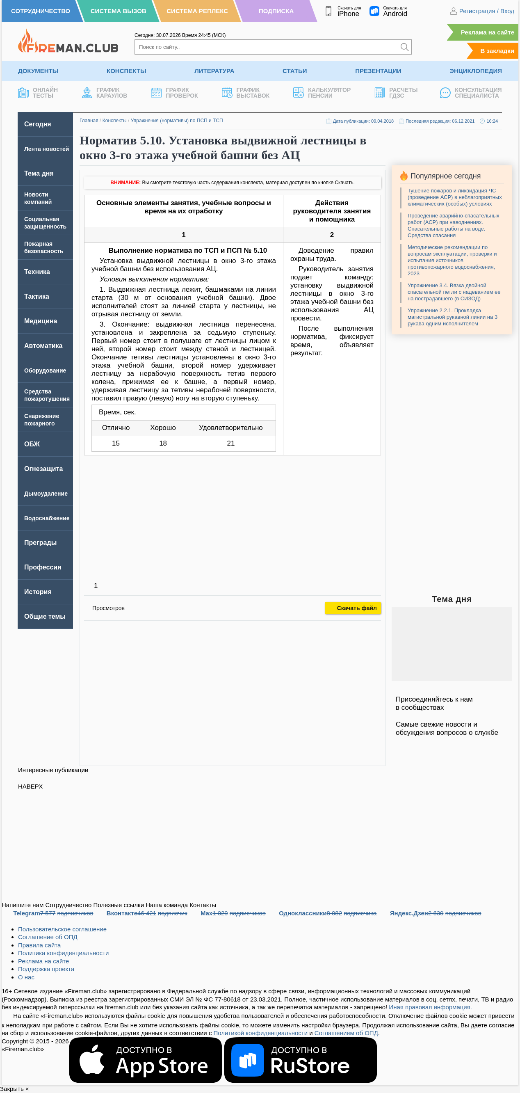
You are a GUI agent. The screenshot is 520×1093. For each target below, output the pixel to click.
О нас (26, 977)
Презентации (378, 70)
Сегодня (37, 124)
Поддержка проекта (46, 968)
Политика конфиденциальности (63, 952)
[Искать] (404, 47)
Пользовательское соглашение (62, 929)
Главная (89, 120)
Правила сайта (39, 945)
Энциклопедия (475, 70)
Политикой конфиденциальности (261, 1032)
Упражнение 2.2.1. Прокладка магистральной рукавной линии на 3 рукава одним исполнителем (452, 317)
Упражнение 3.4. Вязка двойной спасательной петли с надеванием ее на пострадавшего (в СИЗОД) (454, 292)
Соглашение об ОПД (48, 936)
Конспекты (126, 70)
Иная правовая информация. (430, 1007)
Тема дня (39, 173)
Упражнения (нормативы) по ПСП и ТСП (177, 120)
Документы (38, 70)
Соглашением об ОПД (346, 1032)
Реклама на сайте (487, 32)
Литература (214, 70)
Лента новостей (46, 149)
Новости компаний (38, 198)
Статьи (295, 70)
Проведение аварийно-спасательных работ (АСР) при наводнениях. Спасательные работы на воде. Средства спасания (453, 225)
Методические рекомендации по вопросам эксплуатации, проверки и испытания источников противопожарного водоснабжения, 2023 (452, 260)
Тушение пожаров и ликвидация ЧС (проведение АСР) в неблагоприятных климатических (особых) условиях (455, 197)
